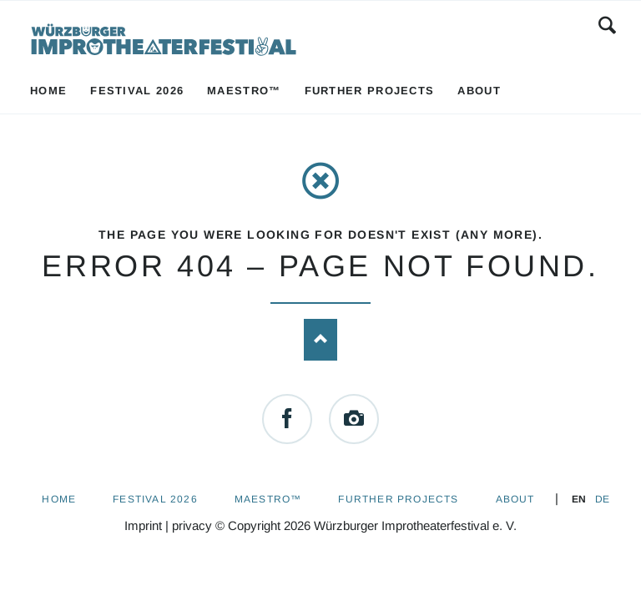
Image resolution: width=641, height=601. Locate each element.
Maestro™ (268, 499)
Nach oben (320, 340)
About (515, 499)
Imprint (143, 525)
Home (59, 499)
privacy (192, 525)
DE (602, 499)
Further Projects (398, 499)
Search (607, 25)
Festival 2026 (155, 499)
